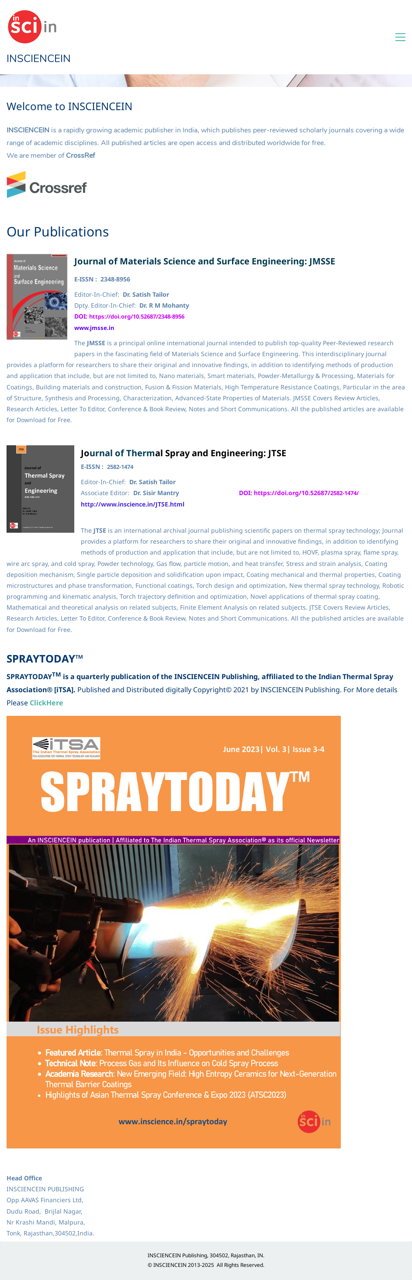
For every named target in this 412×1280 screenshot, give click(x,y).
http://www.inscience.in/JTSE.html (132, 504)
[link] (47, 176)
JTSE (277, 453)
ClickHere (46, 703)
